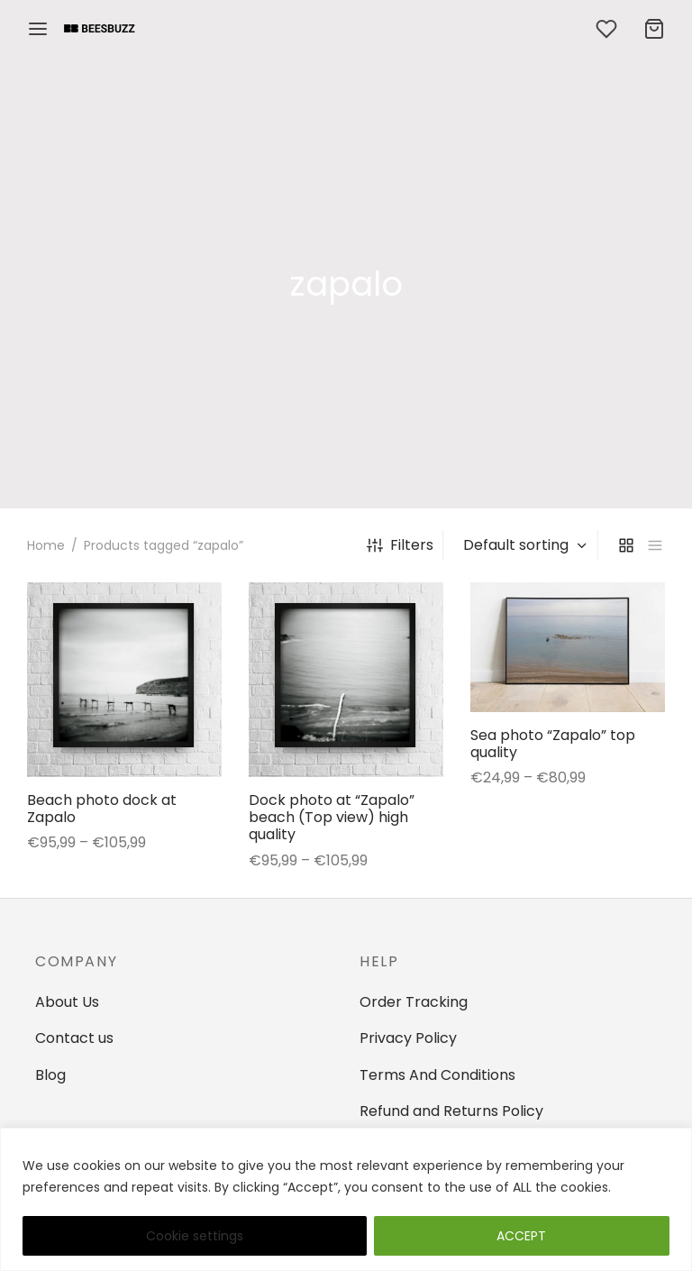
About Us (67, 1002)
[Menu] (38, 29)
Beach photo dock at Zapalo (102, 809)
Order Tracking (414, 1002)
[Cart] (654, 29)
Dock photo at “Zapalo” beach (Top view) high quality (331, 817)
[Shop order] (522, 545)
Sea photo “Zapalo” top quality (552, 744)
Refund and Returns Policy (451, 1111)
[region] (346, 1199)
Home (46, 545)
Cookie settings (194, 1236)
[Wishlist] (608, 29)
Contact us (74, 1038)
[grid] (626, 545)
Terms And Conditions (437, 1075)
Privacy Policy (408, 1038)
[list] (655, 545)
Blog (50, 1075)
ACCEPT (521, 1236)
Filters (400, 545)
